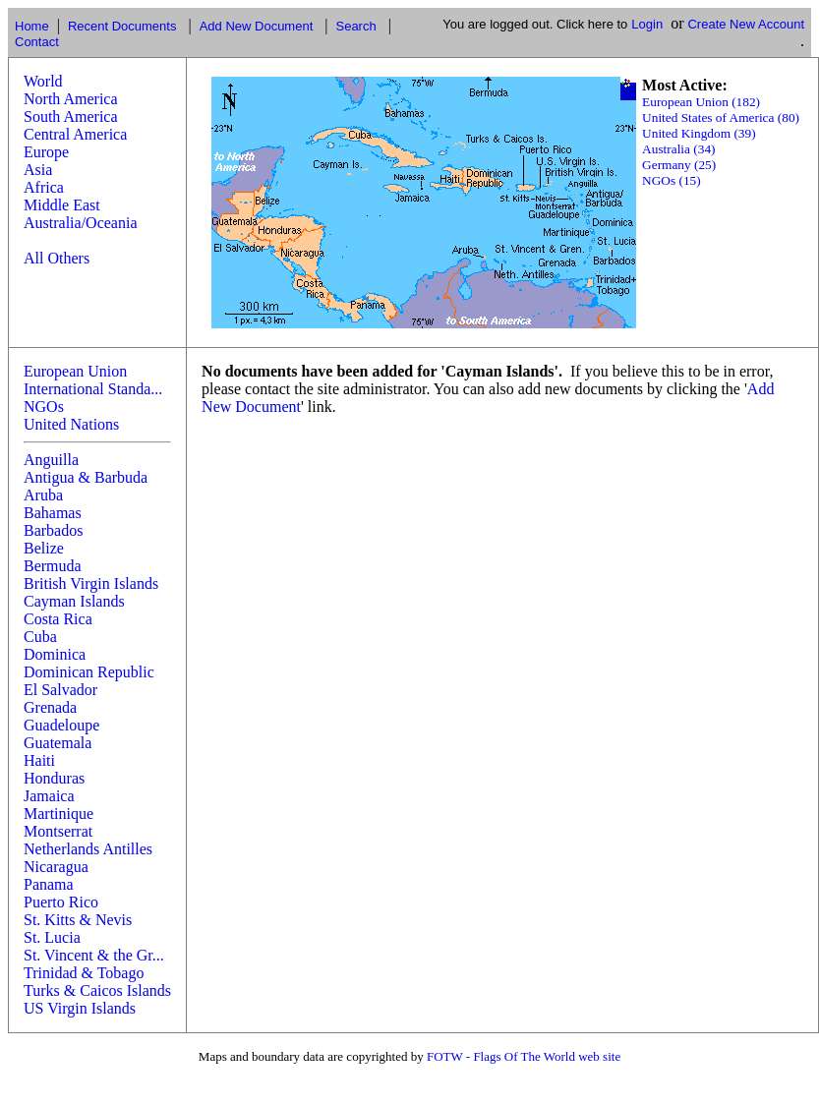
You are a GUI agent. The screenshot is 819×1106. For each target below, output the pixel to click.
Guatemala (57, 742)
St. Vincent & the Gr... (94, 955)
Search (355, 26)
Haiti (39, 760)
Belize (44, 548)
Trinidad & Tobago (84, 972)
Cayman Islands (74, 601)
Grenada (50, 707)
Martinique (58, 813)
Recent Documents (122, 26)
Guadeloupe (61, 725)
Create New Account (745, 24)
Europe (46, 152)
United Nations (71, 424)
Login (647, 24)
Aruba (43, 495)
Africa (44, 187)
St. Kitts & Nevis (78, 919)
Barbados (53, 530)
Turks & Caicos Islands (97, 990)
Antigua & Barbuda (85, 477)
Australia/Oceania (81, 222)
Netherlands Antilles (88, 849)
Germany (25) (679, 164)
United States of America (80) (720, 117)
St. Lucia (52, 937)
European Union (75, 371)
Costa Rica (58, 619)
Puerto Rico (61, 902)
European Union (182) (701, 101)
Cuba (40, 636)
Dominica (55, 654)
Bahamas (53, 512)
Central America (75, 134)
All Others (56, 258)
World (43, 81)
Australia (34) (678, 149)
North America (71, 98)
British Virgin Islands (91, 583)
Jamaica (49, 795)
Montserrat (58, 831)
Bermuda (53, 565)
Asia (38, 169)
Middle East (62, 205)
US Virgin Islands (80, 1008)
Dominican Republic (89, 672)
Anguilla (51, 459)
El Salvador (60, 689)
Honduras (54, 778)
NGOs (44, 406)
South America (71, 116)
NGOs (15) (671, 180)
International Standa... (93, 388)
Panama (49, 884)
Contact (37, 41)
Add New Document (257, 26)
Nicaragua (56, 866)
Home (32, 26)
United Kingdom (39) (699, 133)
